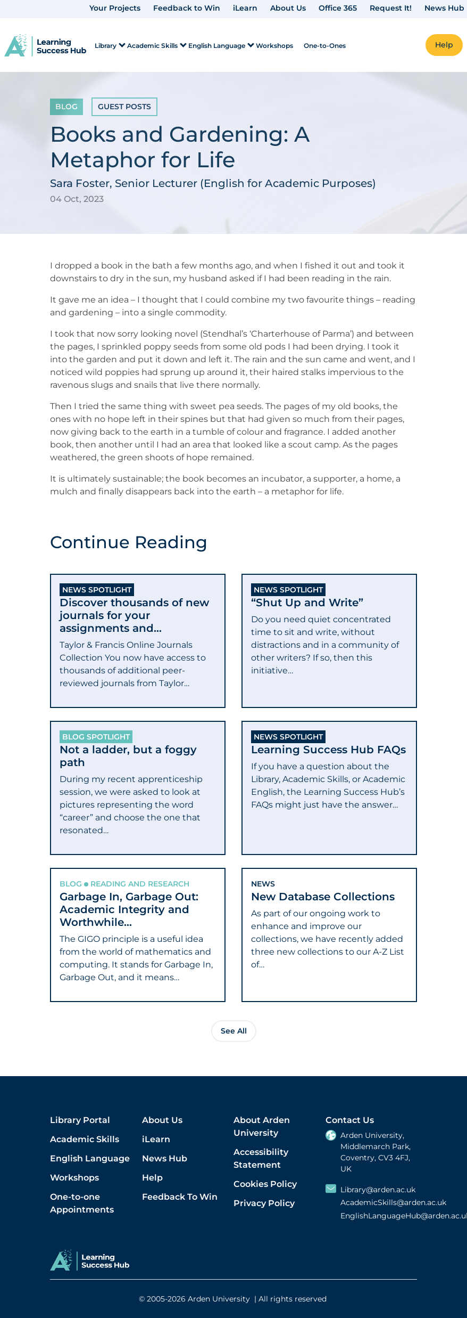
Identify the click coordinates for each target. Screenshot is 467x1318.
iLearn (245, 8)
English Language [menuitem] (216, 46)
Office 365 (338, 8)
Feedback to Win (186, 8)
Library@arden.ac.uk (377, 1189)
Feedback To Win (180, 1197)
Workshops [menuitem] (274, 46)
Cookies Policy (265, 1184)
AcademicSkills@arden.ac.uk (393, 1202)
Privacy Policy (264, 1203)
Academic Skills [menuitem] (152, 46)
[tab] (138, 641)
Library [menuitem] (105, 46)
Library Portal (80, 1120)
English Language (90, 1158)
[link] (45, 45)
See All (234, 1031)
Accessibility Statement (261, 1158)
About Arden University (262, 1126)
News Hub (444, 8)
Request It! (391, 8)
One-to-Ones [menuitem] (325, 46)
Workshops (74, 1178)
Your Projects (114, 8)
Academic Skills (84, 1139)
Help (152, 1178)
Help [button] (444, 45)
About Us (288, 8)
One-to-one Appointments (82, 1203)
